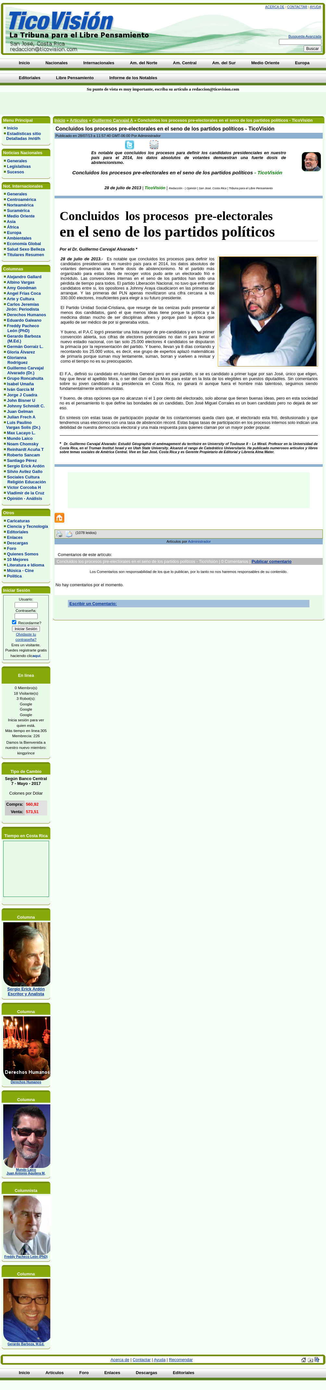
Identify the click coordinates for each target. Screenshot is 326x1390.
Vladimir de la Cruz (25, 492)
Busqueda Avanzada (304, 36)
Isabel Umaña (20, 383)
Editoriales (17, 531)
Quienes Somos (23, 554)
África (13, 227)
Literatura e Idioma (25, 565)
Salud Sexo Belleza (26, 249)
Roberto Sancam (23, 455)
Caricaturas (18, 520)
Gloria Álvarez (21, 352)
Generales (17, 160)
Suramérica (18, 210)
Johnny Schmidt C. (26, 405)
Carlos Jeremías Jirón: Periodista (21, 307)
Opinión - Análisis (24, 498)
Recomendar (181, 1359)
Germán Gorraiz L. (25, 346)
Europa (14, 232)
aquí (36, 655)
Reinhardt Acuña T (25, 449)
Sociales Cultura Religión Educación (25, 479)
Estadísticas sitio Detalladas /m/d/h (22, 136)
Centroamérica (21, 199)
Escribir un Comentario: (93, 603)
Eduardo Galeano (24, 320)
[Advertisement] (78, 103)
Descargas (17, 542)
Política (14, 576)
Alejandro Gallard (24, 276)
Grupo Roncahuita (25, 378)
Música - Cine (20, 570)
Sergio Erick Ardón (25, 466)
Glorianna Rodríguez (16, 360)
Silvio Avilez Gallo (25, 471)
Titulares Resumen (25, 254)
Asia (11, 221)
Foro (11, 548)
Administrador (199, 541)
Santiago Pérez (22, 460)
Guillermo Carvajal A (112, 120)
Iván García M (20, 389)
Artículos (79, 120)
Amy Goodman (21, 287)
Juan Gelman (20, 411)
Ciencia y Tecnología (27, 526)
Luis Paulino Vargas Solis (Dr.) (22, 425)
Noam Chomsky (23, 443)
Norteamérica (20, 205)
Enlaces (15, 537)
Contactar (297, 7)
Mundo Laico (20, 438)
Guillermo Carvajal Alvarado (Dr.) (24, 370)
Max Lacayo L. (21, 432)
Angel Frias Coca (24, 293)
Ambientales (19, 238)
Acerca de (274, 7)
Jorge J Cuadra (22, 394)
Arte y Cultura (20, 298)
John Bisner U (21, 400)
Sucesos (15, 171)
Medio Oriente (21, 216)
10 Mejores (18, 559)
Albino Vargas (20, 282)
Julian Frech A (21, 417)
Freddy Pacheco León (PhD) (21, 328)
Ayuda (315, 7)
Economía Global (24, 243)
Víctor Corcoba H (24, 487)
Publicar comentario (272, 561)
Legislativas (19, 166)
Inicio (12, 128)
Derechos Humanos (26, 314)
